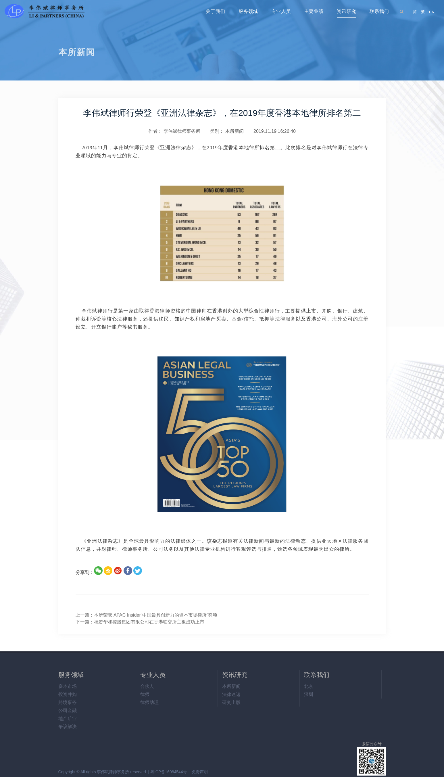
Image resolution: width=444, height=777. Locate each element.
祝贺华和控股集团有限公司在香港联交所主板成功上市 (149, 621)
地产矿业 (67, 718)
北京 (308, 686)
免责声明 (200, 772)
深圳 (308, 694)
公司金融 (67, 710)
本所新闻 (234, 131)
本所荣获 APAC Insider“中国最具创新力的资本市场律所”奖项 (156, 615)
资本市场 (67, 686)
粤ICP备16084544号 (168, 772)
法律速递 (231, 694)
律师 (144, 694)
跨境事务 (67, 702)
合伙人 (147, 686)
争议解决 (67, 726)
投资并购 (67, 694)
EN (432, 12)
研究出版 (231, 702)
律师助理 (149, 702)
